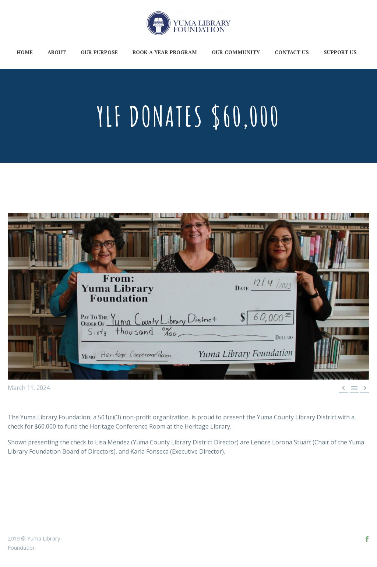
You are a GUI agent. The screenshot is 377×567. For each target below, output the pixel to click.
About (56, 52)
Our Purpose (99, 52)
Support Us (340, 52)
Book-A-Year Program (165, 52)
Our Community (236, 52)
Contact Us (292, 52)
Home (25, 52)
